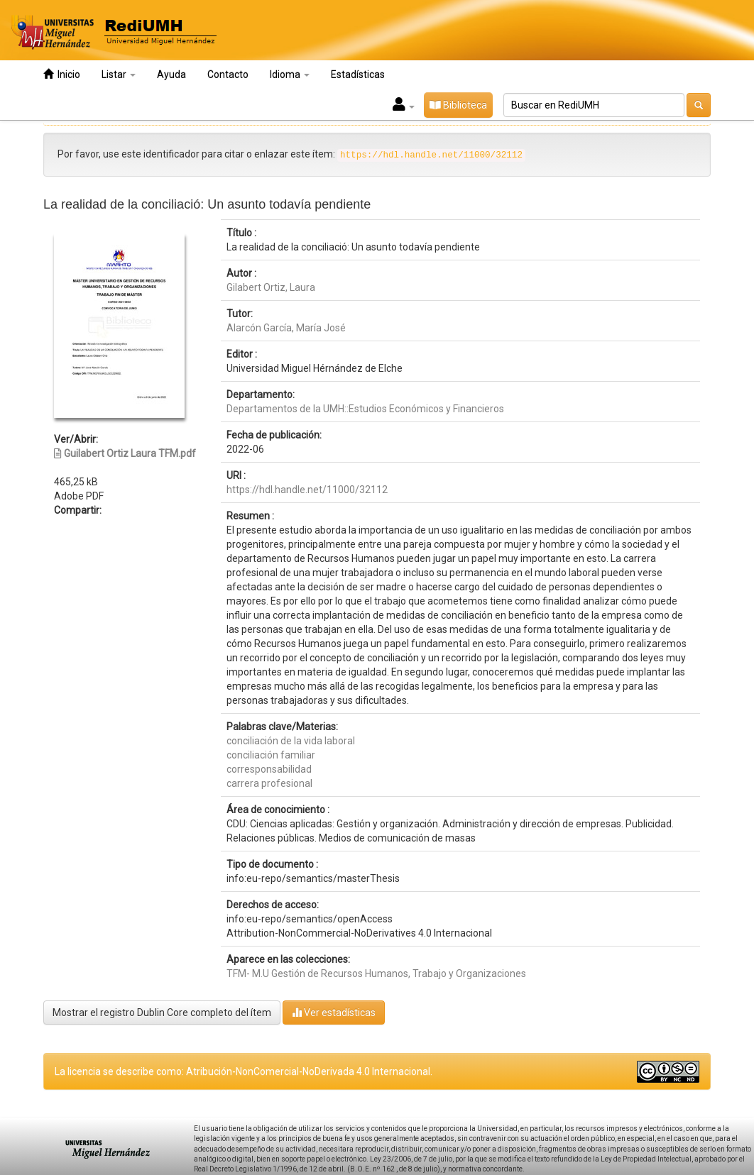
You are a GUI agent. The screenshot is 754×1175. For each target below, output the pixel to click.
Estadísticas (358, 74)
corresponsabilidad (269, 769)
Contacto (227, 74)
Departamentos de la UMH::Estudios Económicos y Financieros (365, 408)
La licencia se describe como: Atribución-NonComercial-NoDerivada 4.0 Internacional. (243, 1071)
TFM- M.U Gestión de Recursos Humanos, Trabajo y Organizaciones (376, 973)
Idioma (290, 74)
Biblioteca (458, 105)
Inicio (61, 74)
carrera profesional (269, 783)
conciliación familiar (270, 755)
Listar (119, 74)
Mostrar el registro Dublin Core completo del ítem (162, 1012)
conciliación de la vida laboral (290, 740)
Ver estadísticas (334, 1012)
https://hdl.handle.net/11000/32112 (307, 489)
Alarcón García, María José (286, 327)
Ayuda (171, 74)
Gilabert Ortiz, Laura (270, 287)
